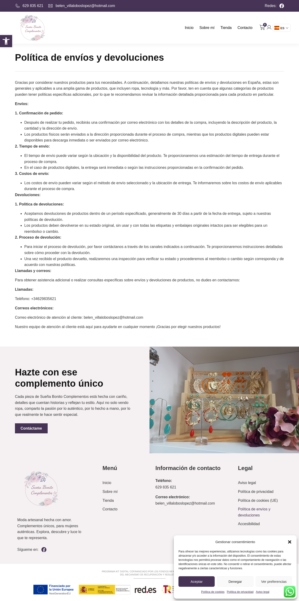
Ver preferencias (274, 581)
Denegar (235, 581)
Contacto (245, 28)
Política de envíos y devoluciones (254, 512)
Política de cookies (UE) (258, 500)
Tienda (225, 28)
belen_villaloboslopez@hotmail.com (185, 503)
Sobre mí (207, 28)
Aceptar (197, 581)
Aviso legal (262, 592)
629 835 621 (165, 487)
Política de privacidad (240, 592)
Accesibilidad (249, 524)
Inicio (189, 28)
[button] (6, 41)
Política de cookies (212, 592)
